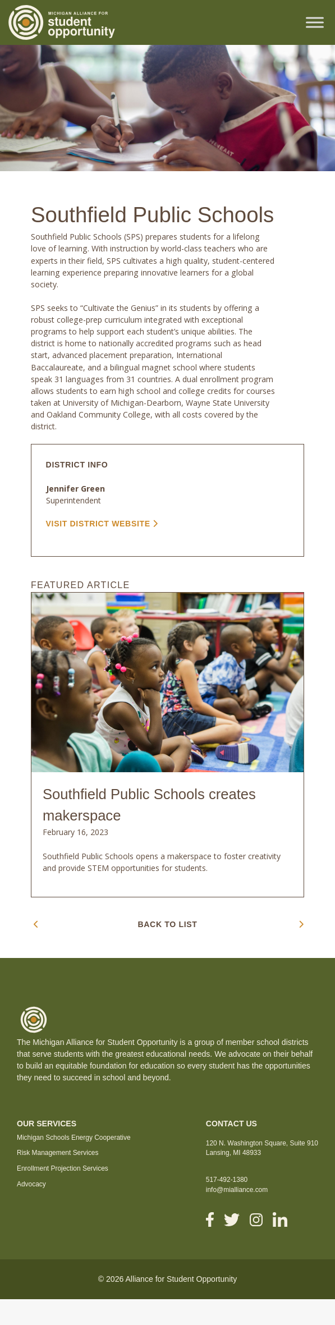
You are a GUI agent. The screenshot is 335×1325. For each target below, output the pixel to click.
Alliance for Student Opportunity (181, 1278)
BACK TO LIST (168, 924)
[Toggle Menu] (315, 22)
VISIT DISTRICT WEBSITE (102, 523)
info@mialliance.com (237, 1190)
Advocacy (31, 1184)
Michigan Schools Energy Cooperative (74, 1137)
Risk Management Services (58, 1153)
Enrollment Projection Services (62, 1168)
